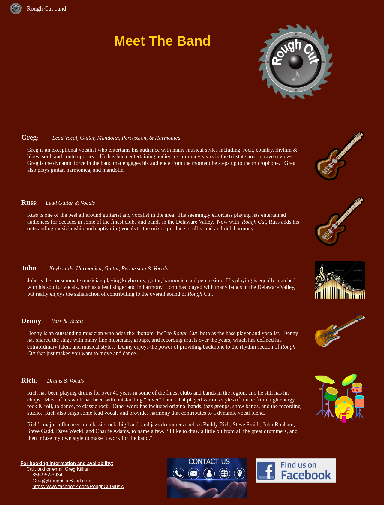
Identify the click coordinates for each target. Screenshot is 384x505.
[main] (162, 38)
